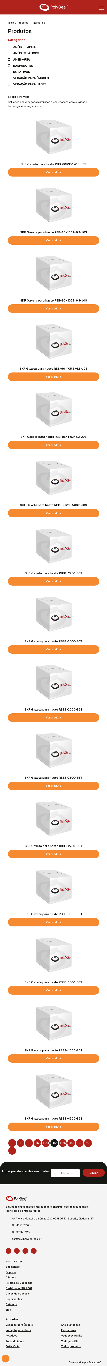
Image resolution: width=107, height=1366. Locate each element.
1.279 (88, 1143)
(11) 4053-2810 (20, 1225)
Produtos (23, 22)
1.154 (46, 1143)
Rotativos (21, 72)
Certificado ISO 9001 (19, 1288)
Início (11, 22)
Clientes (11, 1277)
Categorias (53, 40)
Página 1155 (38, 22)
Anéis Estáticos (26, 53)
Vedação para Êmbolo (31, 78)
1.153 (37, 1143)
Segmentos (13, 1266)
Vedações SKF (70, 1341)
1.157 (71, 1143)
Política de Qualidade (19, 1282)
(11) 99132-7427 (21, 1232)
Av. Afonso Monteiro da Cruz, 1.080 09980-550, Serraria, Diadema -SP (53, 1218)
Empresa (11, 1272)
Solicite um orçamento (6, 1358)
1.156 (63, 1143)
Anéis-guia (21, 59)
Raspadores (23, 65)
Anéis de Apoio (15, 1341)
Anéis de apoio (24, 47)
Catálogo (11, 1304)
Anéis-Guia (13, 1346)
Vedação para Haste (30, 84)
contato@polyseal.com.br (26, 1238)
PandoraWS (95, 1362)
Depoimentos (14, 1299)
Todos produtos (71, 1346)
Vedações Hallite (71, 1335)
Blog (8, 1309)
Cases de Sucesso (17, 1293)
